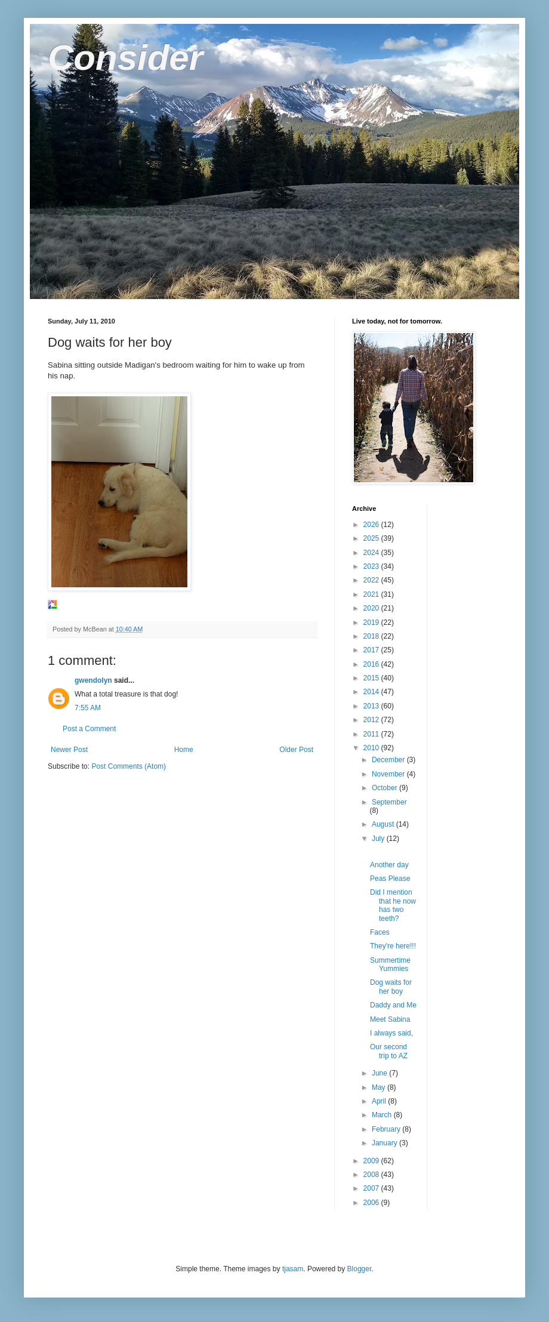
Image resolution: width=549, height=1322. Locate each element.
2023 (372, 566)
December (389, 760)
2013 (372, 706)
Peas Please (390, 878)
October (385, 788)
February (387, 1129)
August (384, 824)
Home (183, 749)
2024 (372, 552)
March (383, 1115)
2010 (372, 748)
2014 (372, 692)
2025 (372, 538)
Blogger (359, 1269)
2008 (372, 1174)
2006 (372, 1202)
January (385, 1143)
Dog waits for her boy (391, 986)
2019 (372, 622)
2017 (372, 650)
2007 (372, 1188)
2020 (372, 608)
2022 (372, 580)
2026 (372, 524)
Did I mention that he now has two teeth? (393, 905)
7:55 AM (88, 708)
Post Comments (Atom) (128, 766)
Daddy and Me (393, 1005)
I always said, (391, 1033)
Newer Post (69, 749)
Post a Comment (89, 729)
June (380, 1073)
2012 (372, 720)
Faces (380, 932)
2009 (372, 1161)
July (379, 838)
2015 (372, 678)
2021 (372, 594)
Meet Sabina (390, 1019)
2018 (372, 636)
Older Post (296, 749)
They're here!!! (393, 946)
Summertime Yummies (390, 964)
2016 (372, 664)
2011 (372, 734)
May (379, 1087)
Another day (389, 865)
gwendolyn (93, 680)
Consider (125, 58)
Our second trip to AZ (389, 1051)
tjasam (292, 1269)
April (380, 1101)
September (389, 802)
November (389, 774)
